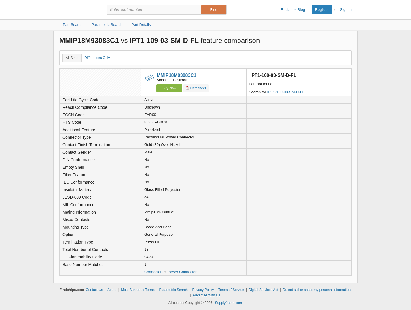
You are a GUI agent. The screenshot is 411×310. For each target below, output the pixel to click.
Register (322, 9)
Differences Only (97, 58)
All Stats (72, 58)
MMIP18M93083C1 (176, 75)
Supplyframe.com (228, 303)
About (111, 290)
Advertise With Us (206, 295)
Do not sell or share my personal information (317, 290)
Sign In (346, 9)
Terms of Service (231, 290)
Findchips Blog (293, 9)
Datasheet (196, 88)
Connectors (153, 272)
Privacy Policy (203, 290)
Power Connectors (183, 272)
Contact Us (94, 290)
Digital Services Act (263, 290)
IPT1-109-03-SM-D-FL (285, 92)
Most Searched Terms (138, 290)
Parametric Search (173, 290)
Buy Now (169, 88)
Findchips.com (78, 10)
